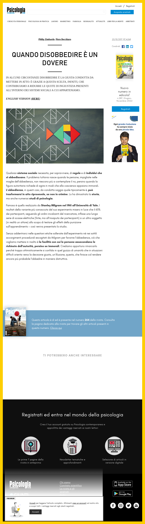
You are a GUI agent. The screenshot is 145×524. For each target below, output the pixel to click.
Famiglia (77, 21)
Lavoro (54, 21)
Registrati (130, 6)
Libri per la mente (115, 21)
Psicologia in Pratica (38, 21)
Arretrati (130, 21)
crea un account (79, 503)
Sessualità (88, 21)
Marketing (65, 21)
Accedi (118, 6)
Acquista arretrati (122, 12)
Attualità (100, 21)
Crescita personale (16, 21)
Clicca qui (56, 328)
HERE (35, 98)
